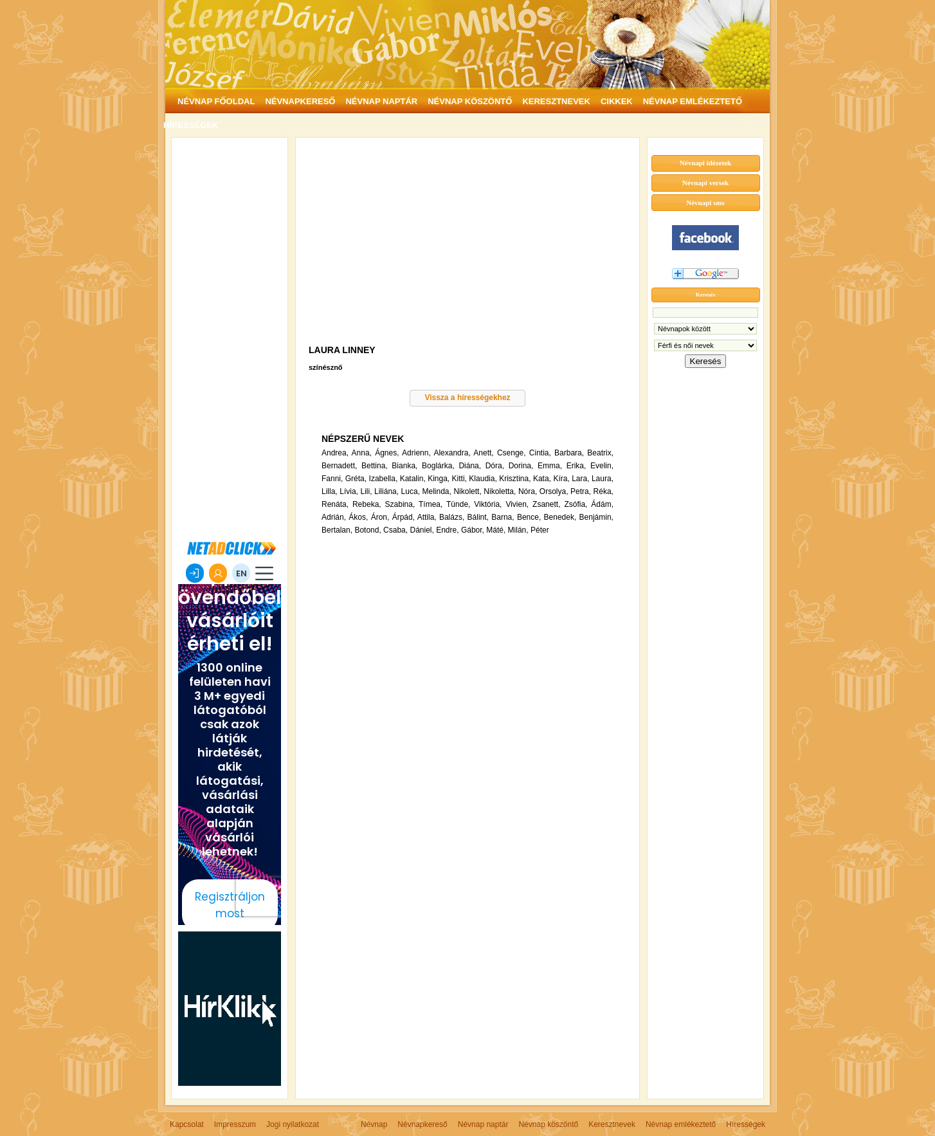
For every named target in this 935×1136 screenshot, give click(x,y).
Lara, (580, 478)
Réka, (603, 491)
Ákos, (358, 517)
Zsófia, (575, 504)
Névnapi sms (705, 202)
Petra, (580, 491)
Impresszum (235, 1124)
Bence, (529, 517)
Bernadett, (339, 465)
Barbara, (569, 452)
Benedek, (560, 517)
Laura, (602, 478)
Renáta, (335, 504)
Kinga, (438, 478)
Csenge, (511, 452)
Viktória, (488, 504)
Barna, (502, 517)
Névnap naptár (483, 1124)
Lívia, (349, 491)
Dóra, (495, 465)
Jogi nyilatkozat (292, 1124)
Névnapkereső (422, 1124)
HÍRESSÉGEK (190, 125)
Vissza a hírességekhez (467, 397)
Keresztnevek (611, 1124)
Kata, (542, 478)
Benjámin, (596, 517)
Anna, (362, 452)
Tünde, (458, 504)
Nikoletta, (500, 491)
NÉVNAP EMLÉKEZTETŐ (692, 101)
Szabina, (400, 504)
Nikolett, (467, 491)
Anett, (483, 452)
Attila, (427, 517)
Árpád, (403, 517)
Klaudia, (482, 478)
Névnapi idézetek (705, 163)
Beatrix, (600, 452)
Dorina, (521, 465)
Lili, (366, 491)
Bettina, (374, 465)
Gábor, (472, 530)
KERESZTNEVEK (556, 101)
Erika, (576, 465)
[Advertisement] (229, 337)
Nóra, (527, 491)
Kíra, (561, 478)
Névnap (374, 1124)
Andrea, (335, 452)
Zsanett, (546, 504)
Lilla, (330, 491)
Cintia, (540, 452)
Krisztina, (515, 478)
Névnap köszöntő (548, 1124)
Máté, (495, 530)
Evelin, (601, 465)
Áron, (380, 517)
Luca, (410, 491)
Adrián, (334, 517)
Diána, (469, 465)
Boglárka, (438, 465)
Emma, (550, 465)
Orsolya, (554, 491)
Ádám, (602, 504)
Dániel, (421, 530)
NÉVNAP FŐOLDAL (216, 101)
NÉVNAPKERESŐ (300, 101)
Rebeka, (366, 504)
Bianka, (404, 465)
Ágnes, (387, 452)
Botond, (367, 530)
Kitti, (459, 478)
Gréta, (356, 478)
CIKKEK (617, 101)
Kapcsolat (187, 1124)
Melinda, (436, 491)
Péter (540, 530)
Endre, (447, 530)
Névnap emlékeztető (681, 1124)
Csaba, (395, 530)
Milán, (518, 530)
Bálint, (478, 517)
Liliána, (386, 491)
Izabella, (383, 478)
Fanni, (332, 478)
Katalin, (413, 478)
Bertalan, (337, 530)
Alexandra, (451, 452)
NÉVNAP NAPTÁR (381, 101)
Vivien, (517, 504)
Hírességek (745, 1124)
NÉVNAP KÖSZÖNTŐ (470, 101)
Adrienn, (416, 452)
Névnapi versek (705, 183)
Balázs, (451, 517)
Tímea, (430, 504)
